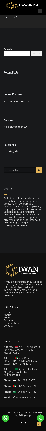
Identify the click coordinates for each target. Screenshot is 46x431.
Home (7, 312)
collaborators (11, 323)
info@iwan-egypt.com (24, 397)
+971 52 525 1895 (25, 386)
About (7, 315)
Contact (8, 325)
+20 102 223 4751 (24, 380)
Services (8, 320)
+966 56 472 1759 (24, 391)
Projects (8, 317)
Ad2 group (25, 415)
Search (8, 49)
